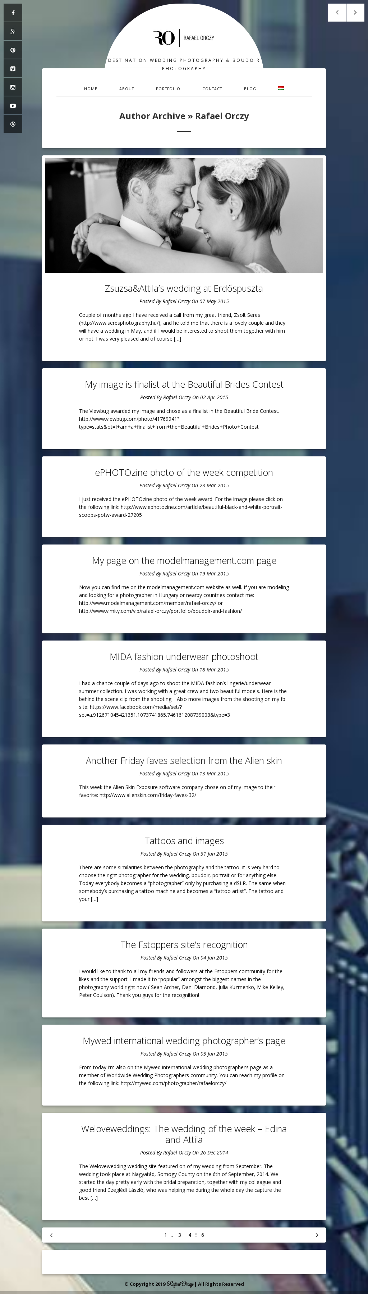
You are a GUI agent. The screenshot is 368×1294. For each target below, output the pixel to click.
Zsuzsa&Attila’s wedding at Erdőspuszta (184, 288)
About (126, 88)
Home (90, 88)
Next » (317, 1235)
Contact (212, 88)
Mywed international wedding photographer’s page (184, 1040)
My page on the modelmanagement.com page (184, 560)
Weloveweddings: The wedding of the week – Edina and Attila (184, 1133)
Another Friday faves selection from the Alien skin (184, 760)
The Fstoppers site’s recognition (184, 944)
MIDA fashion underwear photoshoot (184, 656)
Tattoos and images (184, 840)
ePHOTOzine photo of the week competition (184, 472)
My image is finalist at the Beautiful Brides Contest (184, 384)
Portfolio (168, 88)
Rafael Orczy (176, 301)
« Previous (51, 1235)
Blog (250, 88)
